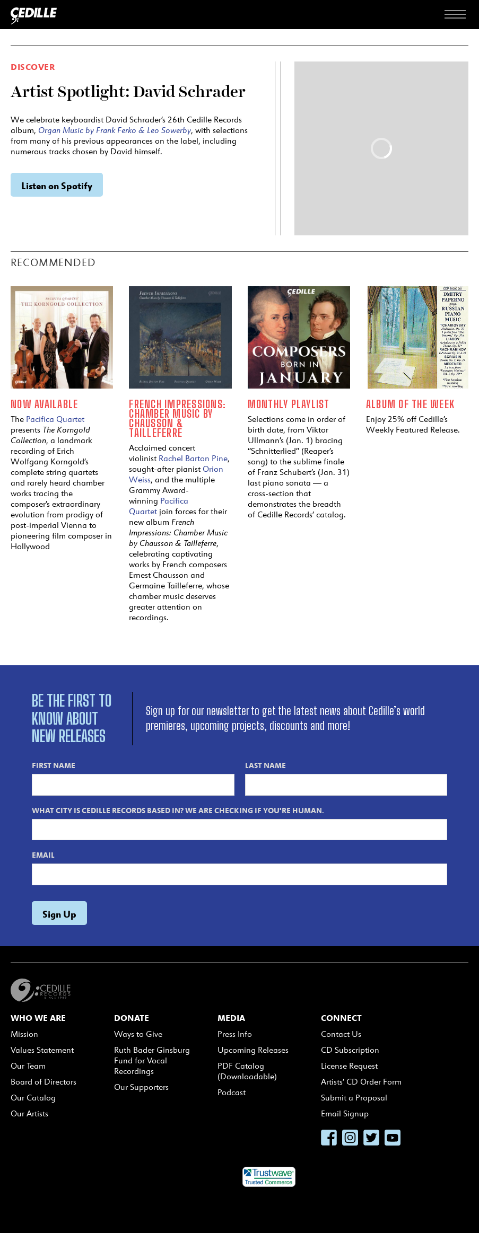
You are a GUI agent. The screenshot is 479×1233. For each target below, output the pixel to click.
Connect (341, 1017)
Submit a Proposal (354, 1098)
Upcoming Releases (253, 1050)
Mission (24, 1034)
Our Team (28, 1066)
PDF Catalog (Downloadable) (247, 1071)
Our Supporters (141, 1087)
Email (43, 854)
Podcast (231, 1092)
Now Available (44, 404)
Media (231, 1017)
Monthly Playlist (289, 404)
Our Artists (29, 1113)
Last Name (265, 765)
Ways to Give (138, 1034)
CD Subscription (350, 1050)
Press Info (234, 1034)
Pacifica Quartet (55, 419)
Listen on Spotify (56, 185)
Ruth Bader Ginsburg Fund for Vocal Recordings (152, 1060)
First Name (53, 765)
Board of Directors (43, 1082)
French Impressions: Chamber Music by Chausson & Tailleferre (177, 418)
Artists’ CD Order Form (361, 1082)
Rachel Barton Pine (193, 458)
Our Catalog (33, 1098)
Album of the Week (410, 404)
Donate (131, 1017)
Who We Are (38, 1017)
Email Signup (345, 1113)
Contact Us (341, 1034)
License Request (349, 1066)
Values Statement (42, 1050)
